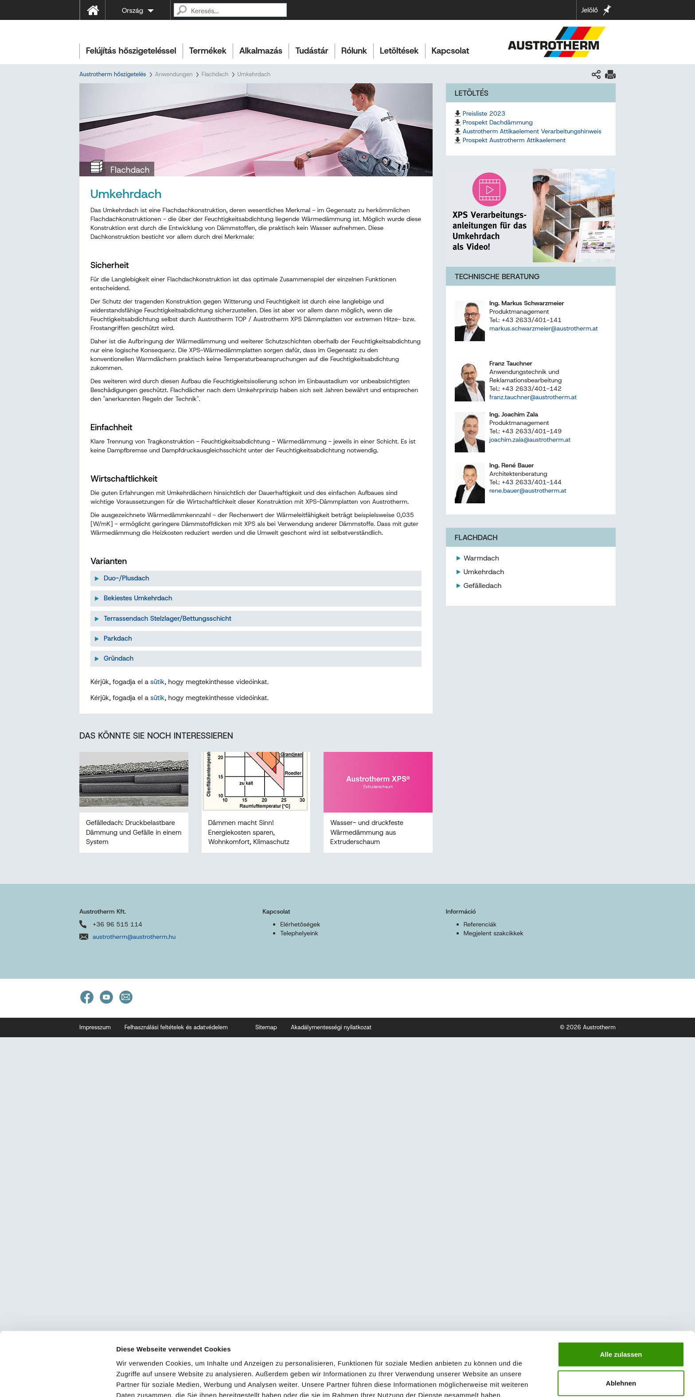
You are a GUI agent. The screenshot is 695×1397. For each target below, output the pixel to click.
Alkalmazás (260, 50)
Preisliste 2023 (484, 113)
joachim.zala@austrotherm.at (530, 440)
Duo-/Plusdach (126, 578)
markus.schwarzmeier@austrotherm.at (543, 328)
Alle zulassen (621, 1299)
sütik (157, 861)
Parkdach (118, 638)
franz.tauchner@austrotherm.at (533, 397)
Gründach (118, 658)
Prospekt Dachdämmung (498, 122)
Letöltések (399, 50)
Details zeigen (471, 1379)
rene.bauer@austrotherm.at (527, 490)
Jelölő (589, 10)
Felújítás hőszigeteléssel (131, 50)
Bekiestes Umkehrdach (138, 598)
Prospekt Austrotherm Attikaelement (514, 140)
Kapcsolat (450, 50)
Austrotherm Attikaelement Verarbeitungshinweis (532, 131)
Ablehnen (621, 1328)
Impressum (135, 1350)
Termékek (207, 50)
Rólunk (354, 50)
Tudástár (311, 50)
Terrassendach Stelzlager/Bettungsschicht (167, 618)
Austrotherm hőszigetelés (112, 74)
